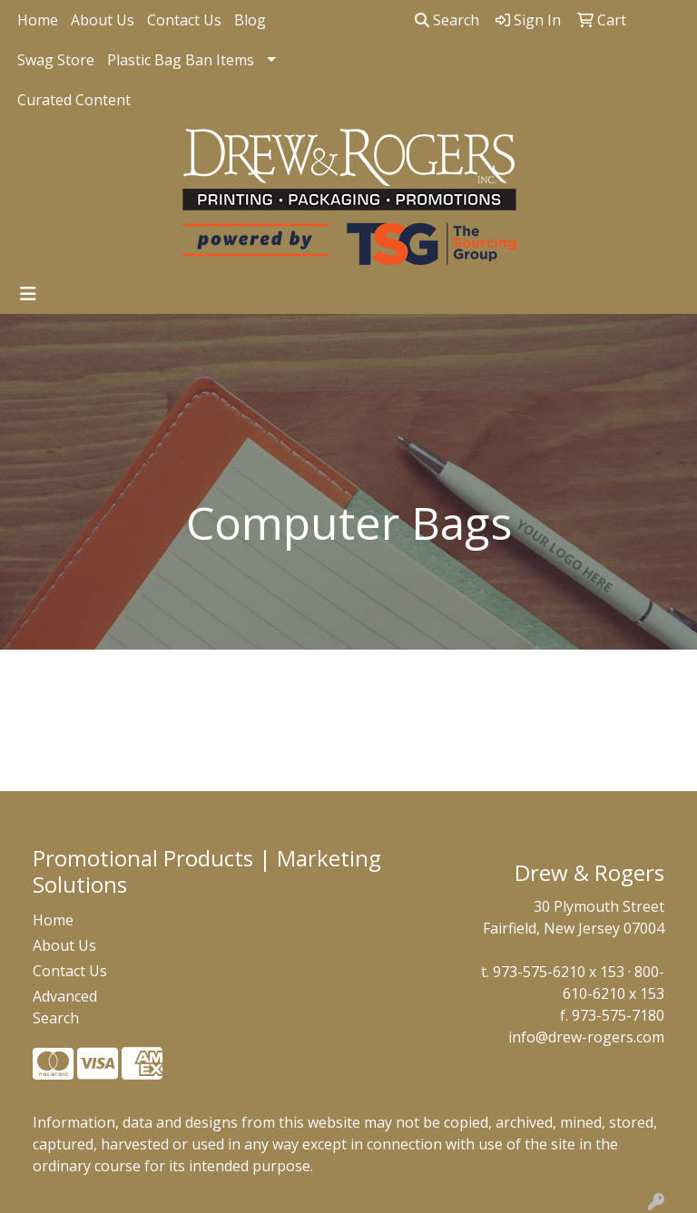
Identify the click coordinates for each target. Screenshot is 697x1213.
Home (37, 20)
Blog (250, 20)
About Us (102, 20)
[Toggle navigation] (28, 294)
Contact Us (184, 20)
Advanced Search (65, 1007)
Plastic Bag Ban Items (180, 60)
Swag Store (55, 60)
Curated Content (74, 100)
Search (447, 20)
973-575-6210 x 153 (558, 972)
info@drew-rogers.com (586, 1037)
